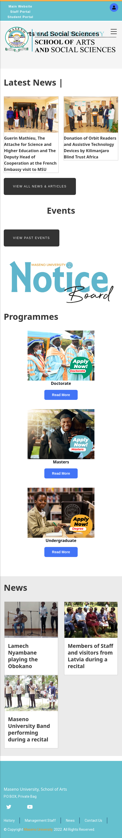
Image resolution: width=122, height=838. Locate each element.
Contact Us (93, 820)
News (70, 820)
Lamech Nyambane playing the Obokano (23, 656)
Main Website (20, 6)
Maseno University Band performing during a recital (29, 729)
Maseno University (38, 829)
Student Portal (20, 17)
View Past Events (31, 238)
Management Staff (40, 820)
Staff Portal (20, 12)
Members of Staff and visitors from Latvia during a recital (90, 656)
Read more (61, 395)
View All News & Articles (40, 186)
